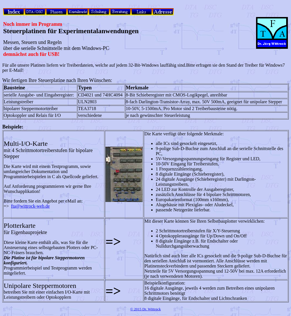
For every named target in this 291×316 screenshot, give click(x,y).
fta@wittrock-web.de (30, 206)
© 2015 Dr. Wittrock (145, 309)
